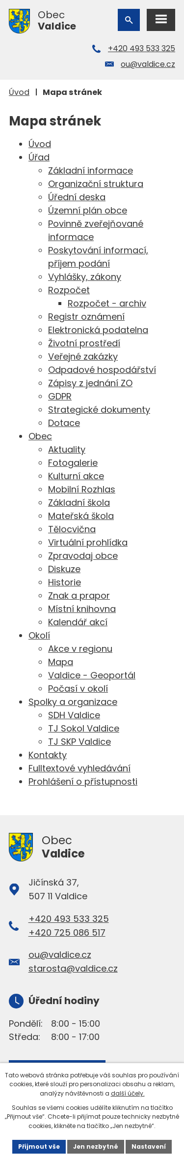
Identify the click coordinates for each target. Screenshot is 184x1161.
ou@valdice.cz (148, 64)
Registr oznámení (86, 316)
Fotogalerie (73, 463)
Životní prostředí (84, 343)
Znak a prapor (79, 595)
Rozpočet (69, 290)
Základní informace (90, 170)
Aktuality (66, 449)
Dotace (64, 423)
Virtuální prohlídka (88, 542)
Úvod (19, 92)
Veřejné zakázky (83, 356)
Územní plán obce (87, 210)
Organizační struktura (95, 184)
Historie (64, 582)
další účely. (128, 1093)
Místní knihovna (82, 609)
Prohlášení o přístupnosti (82, 781)
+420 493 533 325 (141, 48)
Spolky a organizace (72, 702)
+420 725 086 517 (66, 932)
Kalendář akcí (77, 622)
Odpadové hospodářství (102, 370)
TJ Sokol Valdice (83, 728)
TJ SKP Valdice (79, 741)
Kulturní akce (76, 476)
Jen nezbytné (95, 1146)
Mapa (60, 662)
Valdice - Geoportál (91, 675)
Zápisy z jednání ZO (90, 383)
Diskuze (64, 569)
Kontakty (47, 755)
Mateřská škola (81, 516)
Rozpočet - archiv (107, 303)
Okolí (39, 635)
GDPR (60, 396)
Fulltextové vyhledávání (79, 768)
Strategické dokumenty (99, 409)
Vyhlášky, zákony (84, 277)
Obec (40, 436)
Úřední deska (76, 197)
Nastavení (148, 1146)
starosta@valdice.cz (73, 968)
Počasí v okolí (78, 688)
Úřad (39, 157)
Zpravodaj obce (83, 556)
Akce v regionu (80, 648)
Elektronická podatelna (98, 330)
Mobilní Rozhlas (81, 489)
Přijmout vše (39, 1146)
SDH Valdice (74, 715)
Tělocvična (72, 529)
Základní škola (79, 502)
